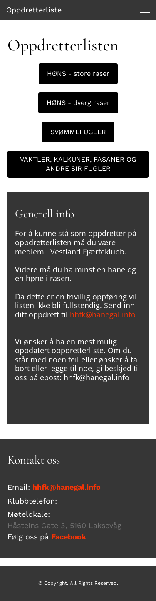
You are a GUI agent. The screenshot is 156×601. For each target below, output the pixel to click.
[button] (145, 10)
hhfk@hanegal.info (103, 314)
